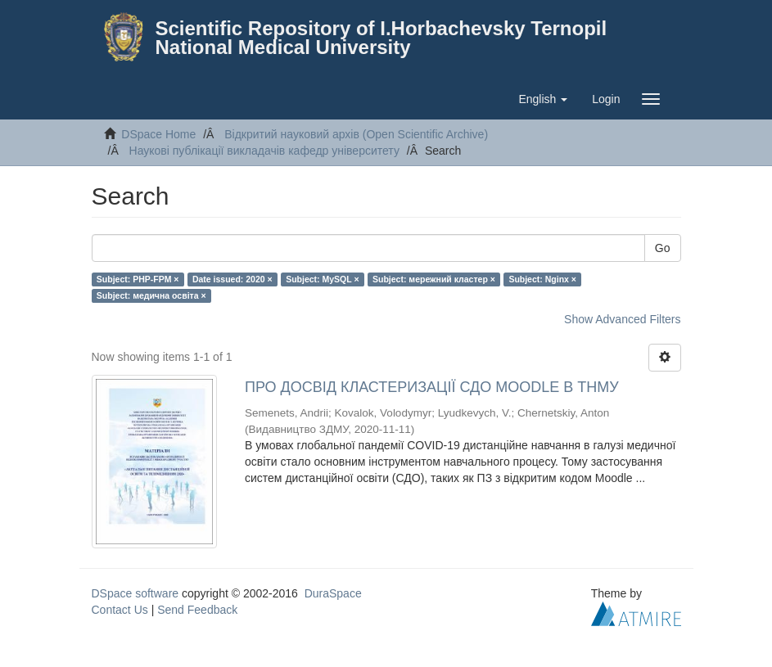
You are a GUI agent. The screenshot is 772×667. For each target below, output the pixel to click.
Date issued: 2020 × (232, 279)
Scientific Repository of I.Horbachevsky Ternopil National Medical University (381, 37)
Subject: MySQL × (322, 279)
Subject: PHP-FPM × (138, 279)
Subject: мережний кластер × (433, 279)
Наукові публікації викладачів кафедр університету (264, 150)
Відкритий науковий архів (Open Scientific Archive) (356, 134)
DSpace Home (158, 134)
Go (662, 248)
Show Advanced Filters (622, 319)
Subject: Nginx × (542, 279)
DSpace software (135, 593)
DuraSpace (333, 593)
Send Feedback (197, 609)
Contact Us (120, 609)
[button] (543, 99)
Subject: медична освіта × (151, 295)
